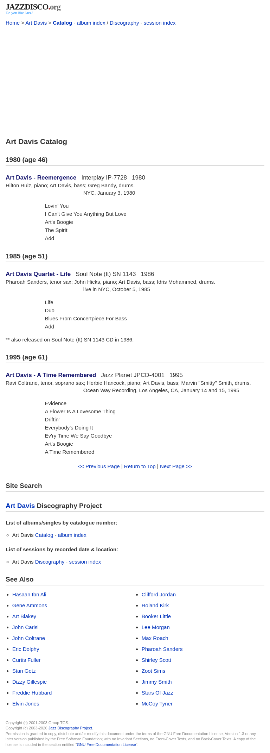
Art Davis (36, 23)
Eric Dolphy (25, 649)
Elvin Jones (25, 704)
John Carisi (25, 627)
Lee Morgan (156, 627)
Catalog (62, 23)
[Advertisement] (135, 80)
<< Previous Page (99, 466)
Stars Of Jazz (157, 693)
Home (13, 23)
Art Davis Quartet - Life (38, 274)
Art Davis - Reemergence (41, 177)
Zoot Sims (154, 671)
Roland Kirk (155, 605)
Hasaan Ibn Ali (29, 594)
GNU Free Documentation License (106, 744)
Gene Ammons (29, 605)
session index (160, 23)
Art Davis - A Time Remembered (51, 375)
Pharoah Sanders (162, 649)
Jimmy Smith (157, 682)
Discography (124, 23)
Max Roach (155, 638)
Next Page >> (176, 466)
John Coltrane (28, 638)
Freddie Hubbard (32, 693)
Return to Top (140, 466)
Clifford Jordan (159, 594)
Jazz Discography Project (70, 728)
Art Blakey (24, 616)
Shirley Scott (156, 660)
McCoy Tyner (157, 704)
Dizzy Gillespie (29, 682)
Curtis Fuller (26, 660)
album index (91, 23)
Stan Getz (24, 671)
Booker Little (156, 616)
